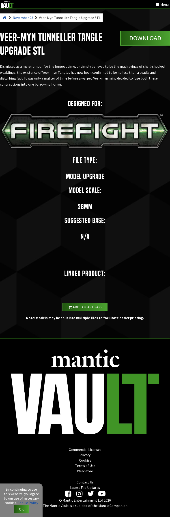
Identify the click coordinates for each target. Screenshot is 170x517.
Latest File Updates (85, 487)
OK (21, 509)
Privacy (85, 455)
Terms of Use (85, 465)
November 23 (23, 17)
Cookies (85, 460)
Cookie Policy (27, 502)
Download (145, 38)
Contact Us (85, 482)
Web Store (85, 471)
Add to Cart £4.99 (85, 307)
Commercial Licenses (85, 449)
